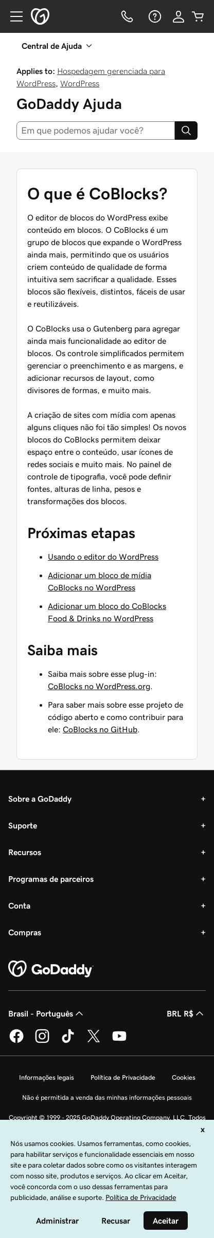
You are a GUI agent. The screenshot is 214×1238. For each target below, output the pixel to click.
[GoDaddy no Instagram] (42, 1041)
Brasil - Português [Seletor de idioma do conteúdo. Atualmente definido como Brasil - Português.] (46, 1013)
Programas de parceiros (51, 879)
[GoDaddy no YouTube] (119, 1041)
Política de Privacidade (123, 1077)
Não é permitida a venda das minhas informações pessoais (107, 1097)
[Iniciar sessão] (178, 16)
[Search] (186, 130)
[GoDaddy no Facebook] (16, 1041)
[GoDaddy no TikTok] (68, 1041)
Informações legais (46, 1077)
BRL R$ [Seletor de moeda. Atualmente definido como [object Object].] (186, 1013)
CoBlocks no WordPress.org (99, 686)
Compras (24, 932)
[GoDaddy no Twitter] (93, 1041)
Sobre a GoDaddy (40, 798)
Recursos (24, 852)
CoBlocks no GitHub (100, 729)
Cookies (183, 1077)
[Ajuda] (154, 16)
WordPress (79, 83)
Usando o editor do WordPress (103, 556)
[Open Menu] (12, 16)
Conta (19, 905)
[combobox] (95, 130)
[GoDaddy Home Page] (51, 969)
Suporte (22, 825)
